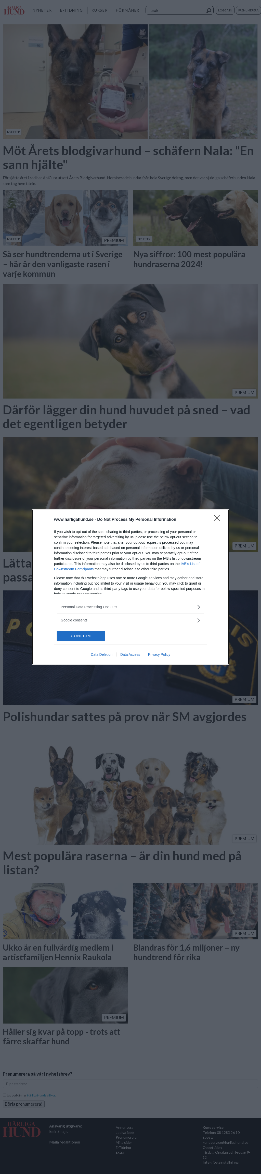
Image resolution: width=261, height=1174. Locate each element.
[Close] (219, 520)
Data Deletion (101, 655)
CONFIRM (81, 636)
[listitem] (130, 607)
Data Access (130, 655)
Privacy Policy (159, 655)
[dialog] (130, 587)
